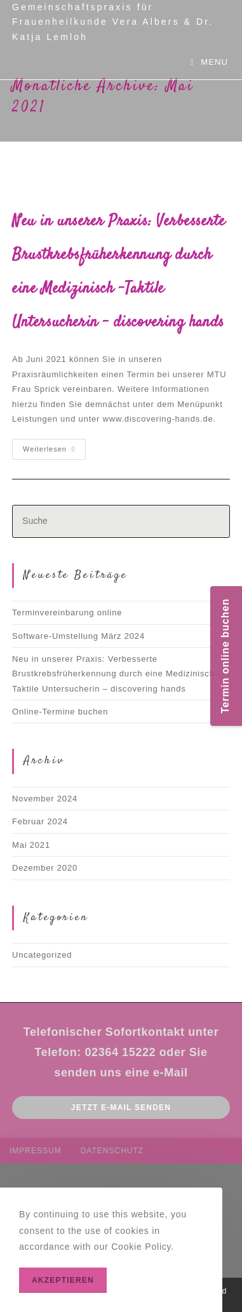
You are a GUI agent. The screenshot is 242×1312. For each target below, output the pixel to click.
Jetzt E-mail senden (121, 1107)
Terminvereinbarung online (67, 612)
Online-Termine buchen (60, 711)
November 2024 (44, 798)
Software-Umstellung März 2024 (78, 636)
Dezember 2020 (44, 868)
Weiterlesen (54, 452)
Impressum (36, 1150)
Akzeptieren (63, 1280)
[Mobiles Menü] (209, 61)
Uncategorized (42, 955)
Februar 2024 (40, 821)
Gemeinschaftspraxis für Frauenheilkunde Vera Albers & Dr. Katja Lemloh (112, 22)
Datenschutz (112, 1150)
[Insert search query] (121, 521)
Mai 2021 (31, 845)
